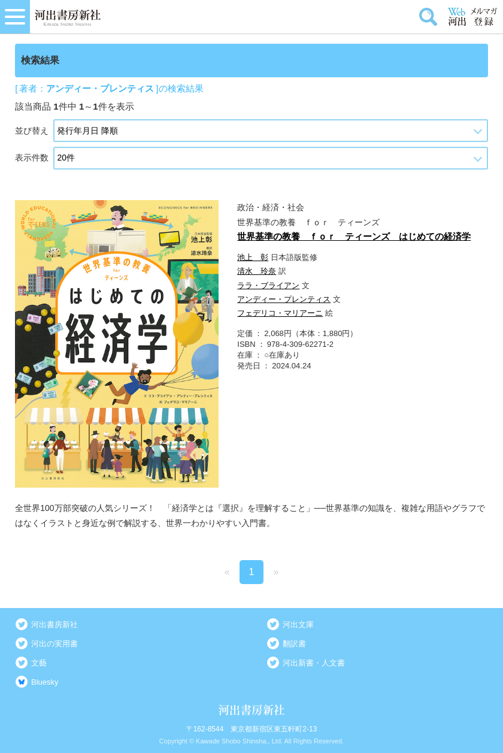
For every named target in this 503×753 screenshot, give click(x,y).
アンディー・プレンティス (284, 299)
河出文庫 (298, 624)
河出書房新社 (54, 624)
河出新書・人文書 (314, 662)
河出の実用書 (54, 643)
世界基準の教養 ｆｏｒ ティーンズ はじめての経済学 (354, 236)
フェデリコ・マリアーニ (280, 313)
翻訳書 (294, 643)
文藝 (39, 662)
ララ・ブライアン (268, 285)
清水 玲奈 (256, 271)
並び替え (32, 130)
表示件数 (32, 157)
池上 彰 (252, 257)
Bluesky (45, 682)
